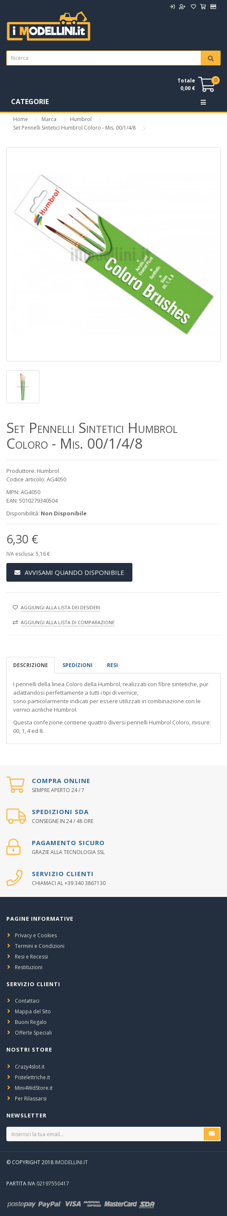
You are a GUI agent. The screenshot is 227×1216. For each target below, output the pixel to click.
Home (20, 119)
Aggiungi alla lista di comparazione (68, 622)
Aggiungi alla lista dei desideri (60, 607)
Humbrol (81, 119)
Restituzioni (28, 967)
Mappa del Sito (33, 1011)
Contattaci (27, 1000)
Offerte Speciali (33, 1032)
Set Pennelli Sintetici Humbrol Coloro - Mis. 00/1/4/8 (74, 127)
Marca (49, 119)
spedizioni (77, 665)
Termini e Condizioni (39, 946)
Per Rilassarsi (31, 1098)
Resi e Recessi (31, 956)
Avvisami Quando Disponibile (69, 572)
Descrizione (30, 665)
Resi (112, 665)
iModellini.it (71, 1162)
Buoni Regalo (31, 1022)
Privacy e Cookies (36, 935)
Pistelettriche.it (32, 1077)
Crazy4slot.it (30, 1066)
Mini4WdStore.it (34, 1088)
